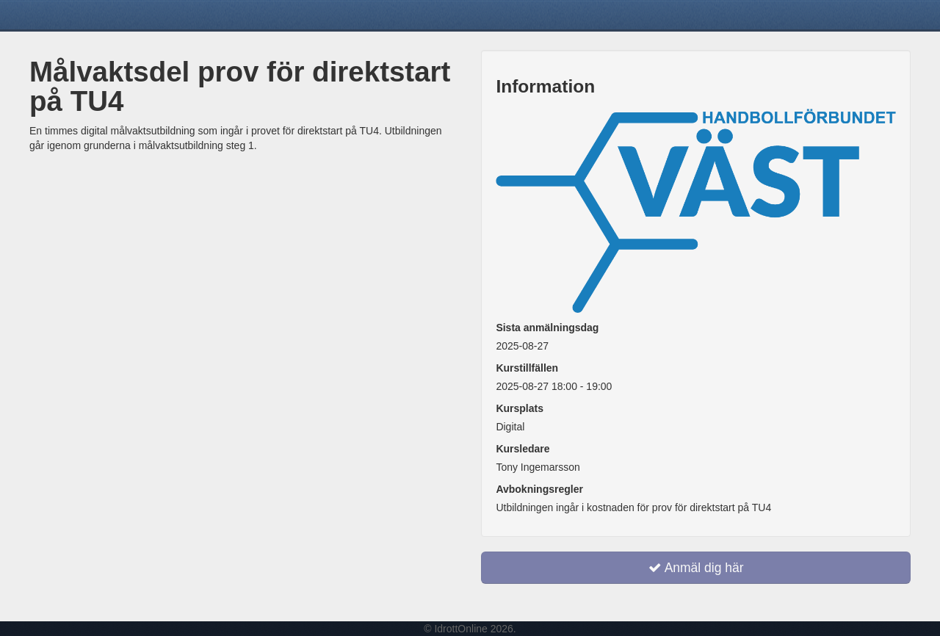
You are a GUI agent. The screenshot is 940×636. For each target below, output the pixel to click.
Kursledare (522, 449)
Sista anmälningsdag (547, 327)
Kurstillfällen (527, 368)
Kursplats (519, 408)
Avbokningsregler (539, 489)
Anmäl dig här (696, 567)
